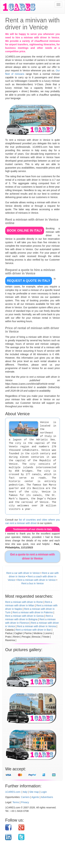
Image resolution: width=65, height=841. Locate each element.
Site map (34, 791)
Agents (35, 797)
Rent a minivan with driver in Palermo (33, 612)
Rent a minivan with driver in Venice (36, 580)
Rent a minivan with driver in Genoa (24, 615)
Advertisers (47, 797)
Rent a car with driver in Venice (23, 573)
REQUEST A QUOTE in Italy (28, 280)
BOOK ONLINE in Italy (24, 230)
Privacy (25, 802)
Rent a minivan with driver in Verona (36, 626)
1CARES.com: (13, 791)
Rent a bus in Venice (32, 583)
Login (44, 791)
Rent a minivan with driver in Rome (24, 602)
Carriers (25, 797)
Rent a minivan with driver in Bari (33, 629)
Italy (25, 791)
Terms (15, 802)
